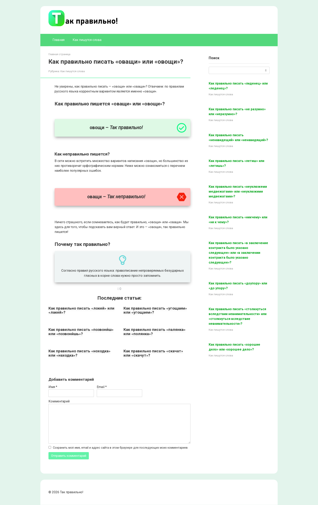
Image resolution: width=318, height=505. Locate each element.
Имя (52, 387)
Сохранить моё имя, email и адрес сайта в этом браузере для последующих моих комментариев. (120, 447)
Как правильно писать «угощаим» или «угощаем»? (155, 310)
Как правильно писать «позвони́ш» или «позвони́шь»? (81, 331)
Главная (58, 40)
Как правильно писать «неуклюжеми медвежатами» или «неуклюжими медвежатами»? (238, 191)
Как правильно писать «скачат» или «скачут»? (153, 353)
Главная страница (59, 54)
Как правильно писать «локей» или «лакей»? (81, 310)
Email (102, 387)
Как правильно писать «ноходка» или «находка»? (79, 353)
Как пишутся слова (87, 40)
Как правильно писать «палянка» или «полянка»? (155, 331)
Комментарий (59, 401)
